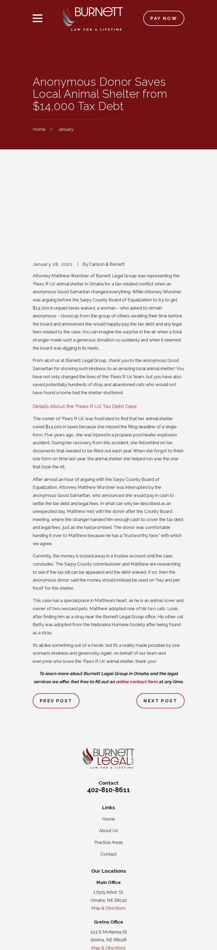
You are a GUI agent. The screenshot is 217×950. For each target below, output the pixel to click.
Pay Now (163, 18)
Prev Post (56, 619)
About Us (108, 749)
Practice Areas (108, 761)
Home (108, 737)
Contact (108, 772)
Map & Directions (108, 827)
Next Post (160, 619)
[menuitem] (40, 938)
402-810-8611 (108, 709)
